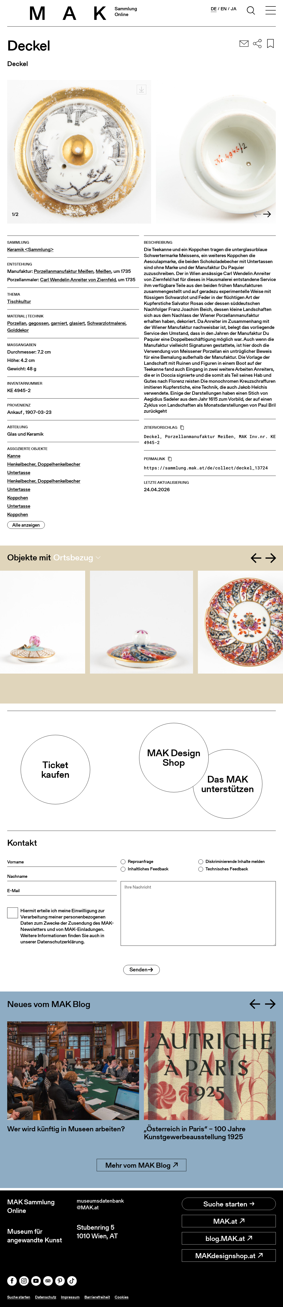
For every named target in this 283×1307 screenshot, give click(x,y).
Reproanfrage (140, 861)
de (214, 9)
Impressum (77, 1297)
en (224, 9)
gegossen (39, 323)
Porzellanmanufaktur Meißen (64, 271)
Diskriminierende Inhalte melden (235, 861)
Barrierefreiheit (106, 1297)
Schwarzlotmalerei (106, 323)
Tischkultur (19, 301)
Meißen (103, 271)
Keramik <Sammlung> (30, 250)
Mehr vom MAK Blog (141, 1168)
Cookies (132, 1297)
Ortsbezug (73, 557)
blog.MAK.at (229, 1239)
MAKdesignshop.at (229, 1256)
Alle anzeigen (26, 525)
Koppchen (17, 498)
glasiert (77, 323)
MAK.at (228, 1221)
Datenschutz (50, 1297)
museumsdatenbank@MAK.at (106, 1206)
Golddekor (18, 330)
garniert (59, 323)
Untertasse (18, 473)
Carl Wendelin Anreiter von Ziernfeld (78, 280)
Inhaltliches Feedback (148, 869)
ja (233, 9)
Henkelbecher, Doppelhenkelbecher (43, 464)
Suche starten (228, 1204)
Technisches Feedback (227, 869)
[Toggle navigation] (270, 11)
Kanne (13, 456)
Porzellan (16, 323)
